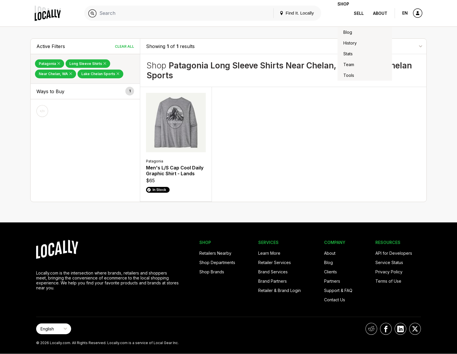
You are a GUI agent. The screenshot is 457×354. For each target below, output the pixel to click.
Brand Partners (272, 281)
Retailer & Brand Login (279, 290)
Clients (330, 271)
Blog (328, 262)
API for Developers (393, 253)
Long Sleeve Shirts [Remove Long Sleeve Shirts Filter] (87, 63)
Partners (332, 281)
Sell (359, 13)
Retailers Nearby (215, 253)
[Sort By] (391, 46)
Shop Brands (211, 271)
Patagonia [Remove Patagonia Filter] (49, 63)
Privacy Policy (388, 271)
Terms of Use (388, 281)
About (380, 13)
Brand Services (273, 271)
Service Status (389, 262)
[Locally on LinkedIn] (400, 329)
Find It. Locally (287, 12)
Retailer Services (274, 262)
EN (405, 12)
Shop (338, 13)
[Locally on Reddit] (371, 329)
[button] (85, 91)
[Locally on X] (415, 329)
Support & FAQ (338, 290)
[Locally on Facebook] (386, 329)
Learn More (269, 253)
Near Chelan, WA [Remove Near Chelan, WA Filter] (55, 74)
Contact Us (334, 299)
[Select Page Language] (53, 328)
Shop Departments (217, 262)
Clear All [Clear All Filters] (124, 46)
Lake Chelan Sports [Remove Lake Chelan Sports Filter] (100, 74)
